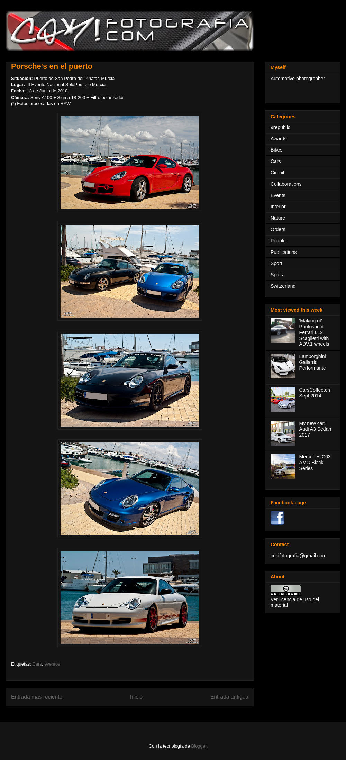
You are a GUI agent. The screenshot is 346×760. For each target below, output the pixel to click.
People (278, 241)
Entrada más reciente (36, 697)
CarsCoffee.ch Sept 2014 (314, 393)
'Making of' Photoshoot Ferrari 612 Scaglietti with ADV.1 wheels (314, 332)
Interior (278, 206)
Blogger (199, 746)
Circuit (277, 172)
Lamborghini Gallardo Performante (312, 362)
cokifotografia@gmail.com (298, 555)
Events (278, 195)
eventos (52, 664)
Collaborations (286, 184)
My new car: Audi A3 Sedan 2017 (315, 429)
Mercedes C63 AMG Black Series (315, 462)
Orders (278, 229)
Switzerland (283, 286)
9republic (280, 127)
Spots (277, 274)
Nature (278, 218)
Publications (284, 252)
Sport (276, 263)
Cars (37, 664)
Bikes (276, 150)
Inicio (136, 697)
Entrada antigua (229, 697)
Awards (278, 138)
